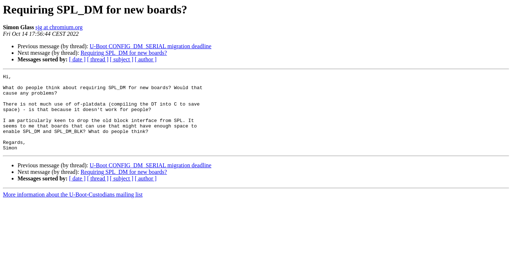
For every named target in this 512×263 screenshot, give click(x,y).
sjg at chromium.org (59, 27)
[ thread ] (98, 59)
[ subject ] (121, 59)
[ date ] (77, 59)
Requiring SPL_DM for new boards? (123, 53)
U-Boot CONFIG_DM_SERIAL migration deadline (150, 46)
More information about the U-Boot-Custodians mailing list (73, 210)
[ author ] (146, 59)
